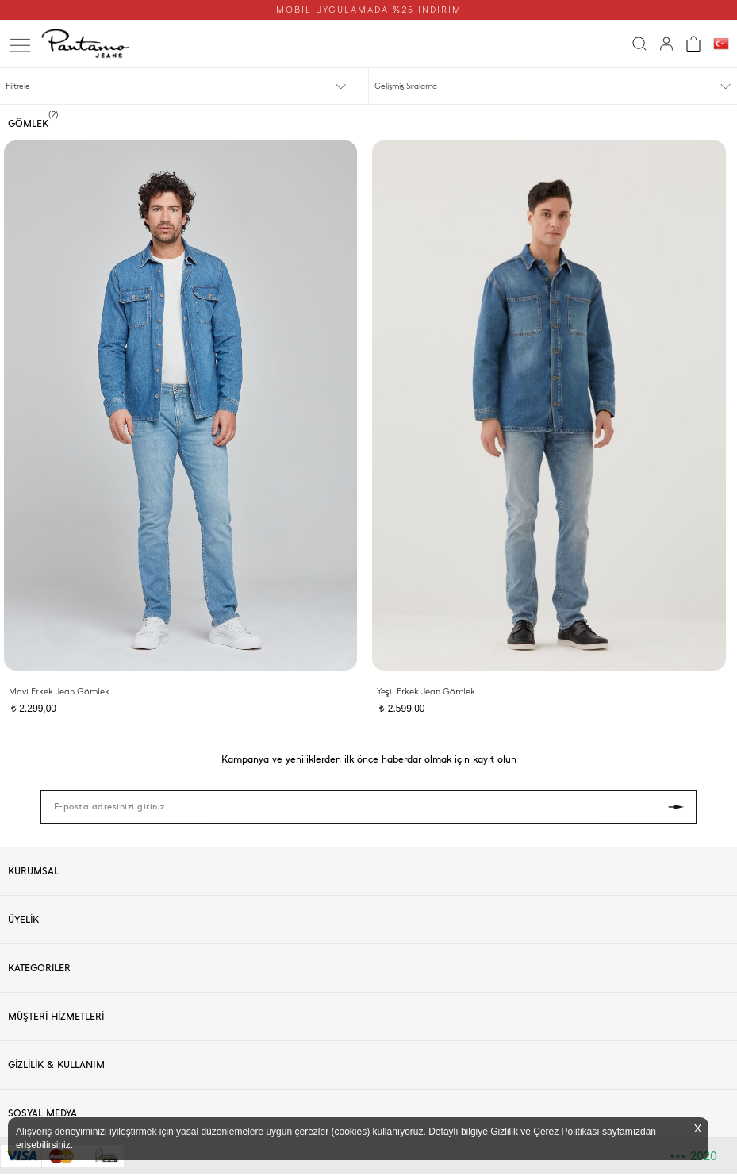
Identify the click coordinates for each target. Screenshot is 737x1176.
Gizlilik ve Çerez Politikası (544, 1131)
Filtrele (18, 86)
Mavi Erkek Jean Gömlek (59, 691)
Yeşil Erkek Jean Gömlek (426, 691)
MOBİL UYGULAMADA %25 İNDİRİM (369, 10)
